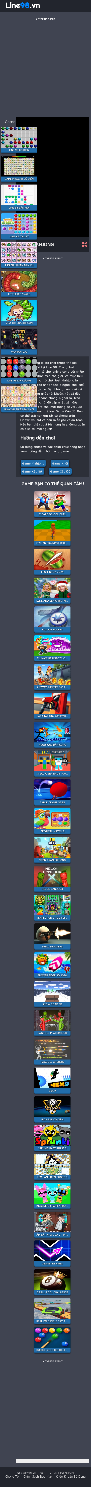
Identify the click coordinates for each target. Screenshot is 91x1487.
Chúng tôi (12, 1476)
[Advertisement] (45, 67)
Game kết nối (32, 471)
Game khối (60, 463)
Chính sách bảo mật (37, 1476)
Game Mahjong (33, 463)
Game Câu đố (60, 471)
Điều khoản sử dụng (71, 1476)
